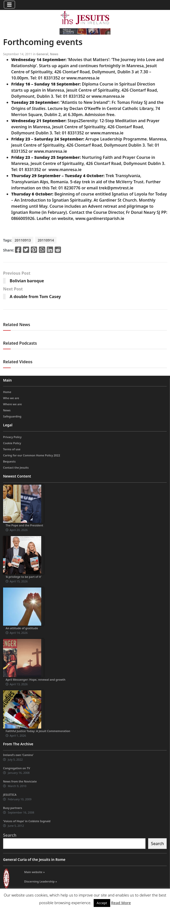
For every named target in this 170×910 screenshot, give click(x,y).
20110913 (23, 240)
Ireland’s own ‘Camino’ (18, 755)
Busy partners (12, 808)
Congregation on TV (16, 768)
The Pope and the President (24, 525)
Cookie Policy (12, 443)
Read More (121, 902)
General (42, 54)
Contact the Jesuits (16, 467)
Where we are (12, 404)
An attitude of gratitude (22, 628)
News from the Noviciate (20, 781)
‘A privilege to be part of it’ (23, 577)
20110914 (46, 240)
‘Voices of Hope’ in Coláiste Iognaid (26, 821)
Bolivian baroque (27, 281)
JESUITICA (10, 794)
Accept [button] (102, 903)
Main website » (34, 872)
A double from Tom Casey (35, 296)
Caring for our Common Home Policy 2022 (31, 455)
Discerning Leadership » (40, 881)
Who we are (11, 398)
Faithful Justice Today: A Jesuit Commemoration (38, 731)
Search (9, 835)
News (54, 54)
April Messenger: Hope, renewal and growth (35, 679)
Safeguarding (12, 416)
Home (7, 392)
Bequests (9, 461)
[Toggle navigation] (9, 4)
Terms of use (11, 449)
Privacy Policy (12, 437)
